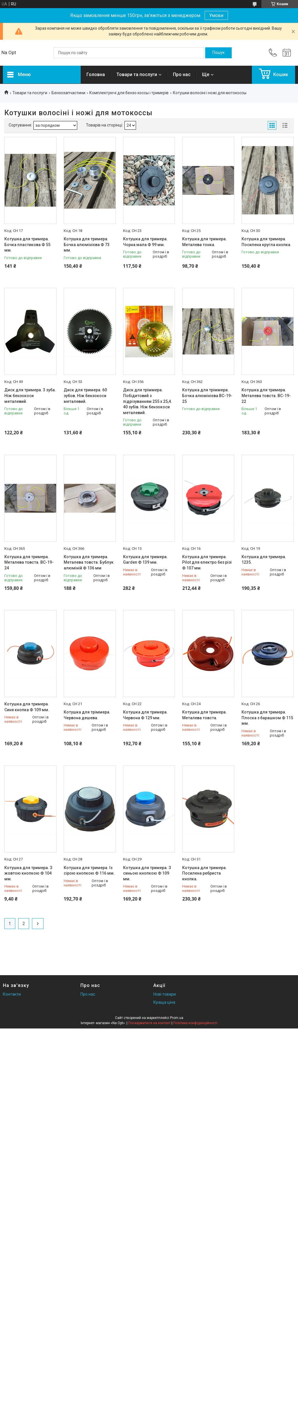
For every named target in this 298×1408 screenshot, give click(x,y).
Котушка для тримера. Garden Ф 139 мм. (145, 559)
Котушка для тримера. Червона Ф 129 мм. (145, 715)
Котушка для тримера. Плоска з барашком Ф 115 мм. (267, 718)
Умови (216, 15)
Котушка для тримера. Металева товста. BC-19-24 (29, 562)
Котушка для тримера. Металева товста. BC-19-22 (266, 395)
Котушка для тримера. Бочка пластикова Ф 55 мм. (27, 244)
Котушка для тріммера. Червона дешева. (87, 715)
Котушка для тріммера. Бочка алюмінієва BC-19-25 (207, 395)
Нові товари (164, 994)
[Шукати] (218, 52)
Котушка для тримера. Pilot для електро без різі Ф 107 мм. (207, 562)
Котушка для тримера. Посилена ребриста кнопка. (204, 873)
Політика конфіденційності (195, 1023)
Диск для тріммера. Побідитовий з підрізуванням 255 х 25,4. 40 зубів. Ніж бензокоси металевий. (147, 401)
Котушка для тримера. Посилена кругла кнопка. (266, 242)
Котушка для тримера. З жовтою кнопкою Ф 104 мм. (28, 873)
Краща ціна (164, 1002)
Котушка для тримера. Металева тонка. (204, 242)
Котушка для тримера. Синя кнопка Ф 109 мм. (26, 707)
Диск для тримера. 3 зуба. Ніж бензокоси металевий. (30, 395)
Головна (95, 74)
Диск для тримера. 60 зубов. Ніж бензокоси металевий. (85, 395)
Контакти (12, 994)
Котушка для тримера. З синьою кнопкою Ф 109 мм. (147, 873)
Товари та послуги (136, 74)
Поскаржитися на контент (149, 1023)
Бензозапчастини (68, 92)
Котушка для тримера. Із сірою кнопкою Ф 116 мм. (89, 870)
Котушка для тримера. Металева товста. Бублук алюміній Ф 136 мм (89, 562)
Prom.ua (176, 1018)
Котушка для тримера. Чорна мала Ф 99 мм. (145, 242)
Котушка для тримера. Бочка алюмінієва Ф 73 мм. (87, 244)
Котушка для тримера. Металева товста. (204, 715)
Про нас (182, 74)
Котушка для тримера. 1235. (264, 559)
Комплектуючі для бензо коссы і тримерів (129, 92)
